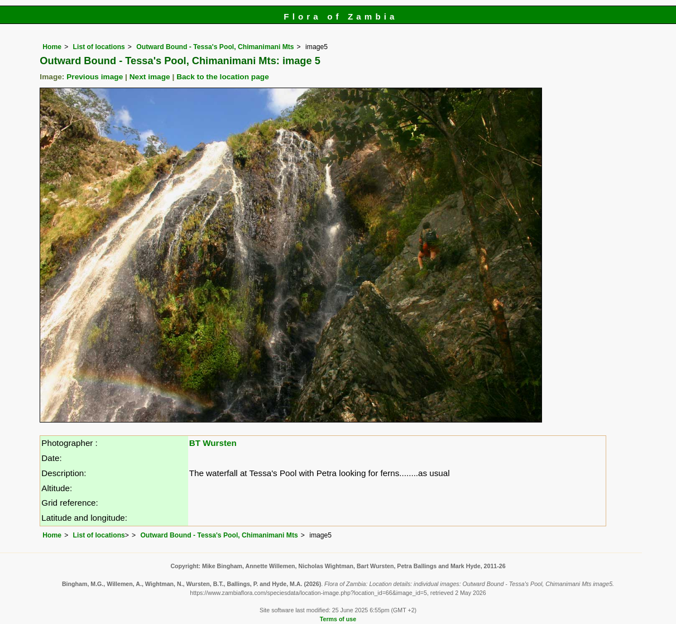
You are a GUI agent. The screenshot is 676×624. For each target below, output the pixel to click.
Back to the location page (222, 77)
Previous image (94, 77)
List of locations (99, 47)
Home (51, 47)
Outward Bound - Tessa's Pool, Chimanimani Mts (215, 47)
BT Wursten (213, 443)
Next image (150, 77)
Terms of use (338, 619)
